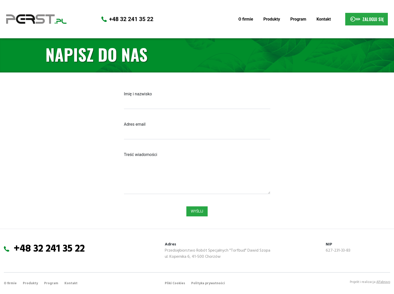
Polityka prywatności (208, 283)
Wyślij (197, 211)
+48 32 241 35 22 (131, 19)
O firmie (246, 19)
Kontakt (323, 19)
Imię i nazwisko (138, 93)
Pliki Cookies (175, 283)
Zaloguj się (366, 19)
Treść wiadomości (140, 154)
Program (298, 19)
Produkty (271, 19)
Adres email (135, 124)
